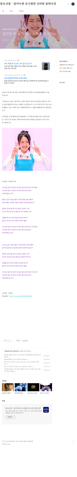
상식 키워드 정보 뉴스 (65, 68)
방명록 (21, 11)
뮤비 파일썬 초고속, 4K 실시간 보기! (18, 63)
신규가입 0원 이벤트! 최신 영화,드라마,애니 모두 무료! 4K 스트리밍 (20, 67)
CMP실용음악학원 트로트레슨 (15, 78)
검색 (68, 4)
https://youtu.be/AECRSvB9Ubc (20, 296)
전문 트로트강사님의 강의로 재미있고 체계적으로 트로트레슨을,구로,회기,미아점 (26, 82)
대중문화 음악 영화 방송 (12, 379)
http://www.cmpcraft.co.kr (13, 75)
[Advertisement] (27, 348)
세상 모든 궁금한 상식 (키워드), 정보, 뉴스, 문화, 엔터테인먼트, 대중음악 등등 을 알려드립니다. (24, 440)
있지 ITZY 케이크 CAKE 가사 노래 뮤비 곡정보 (18, 395)
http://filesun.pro (10, 60)
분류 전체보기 (63, 61)
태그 (11, 11)
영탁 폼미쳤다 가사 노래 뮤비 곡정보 (15, 388)
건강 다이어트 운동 (65, 71)
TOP (73, 470)
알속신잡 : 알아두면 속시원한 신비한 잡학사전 (28, 4)
